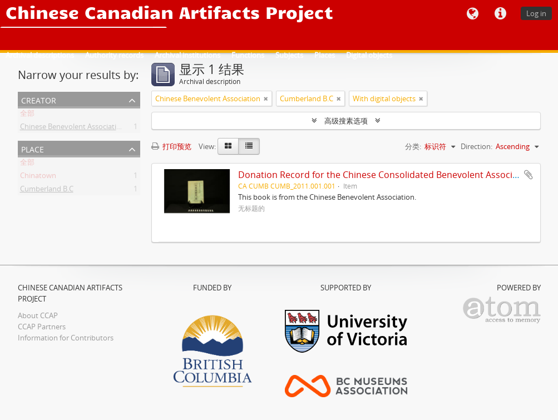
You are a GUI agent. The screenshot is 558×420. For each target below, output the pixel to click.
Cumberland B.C (46, 191)
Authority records (114, 55)
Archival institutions (187, 55)
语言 (472, 14)
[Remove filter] (266, 98)
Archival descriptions (40, 55)
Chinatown (38, 177)
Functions (247, 55)
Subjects (289, 55)
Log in (536, 13)
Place (32, 148)
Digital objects (369, 55)
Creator (38, 99)
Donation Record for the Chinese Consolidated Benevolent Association (386, 175)
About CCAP (38, 315)
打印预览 (171, 146)
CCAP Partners (42, 327)
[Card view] (228, 146)
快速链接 (500, 14)
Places (324, 55)
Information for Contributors (65, 338)
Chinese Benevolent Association (72, 128)
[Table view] (249, 146)
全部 (27, 115)
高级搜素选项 (346, 121)
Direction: (476, 146)
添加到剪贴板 (528, 174)
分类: (413, 146)
